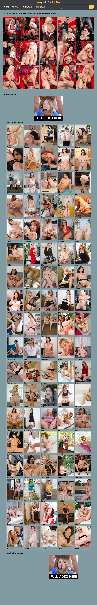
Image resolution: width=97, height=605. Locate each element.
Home (7, 7)
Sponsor (16, 7)
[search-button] (91, 7)
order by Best (27, 7)
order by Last (40, 7)
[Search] (77, 7)
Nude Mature (48, 1)
